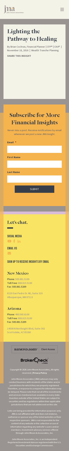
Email (11, 142)
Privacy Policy (40, 373)
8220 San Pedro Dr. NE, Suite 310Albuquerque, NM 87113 (25, 295)
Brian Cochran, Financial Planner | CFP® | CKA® (35, 47)
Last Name (13, 172)
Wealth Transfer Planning (45, 50)
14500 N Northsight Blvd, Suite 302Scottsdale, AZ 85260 (26, 330)
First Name (13, 157)
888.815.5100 (25, 283)
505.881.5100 (22, 279)
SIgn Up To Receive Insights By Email (28, 262)
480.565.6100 (22, 314)
